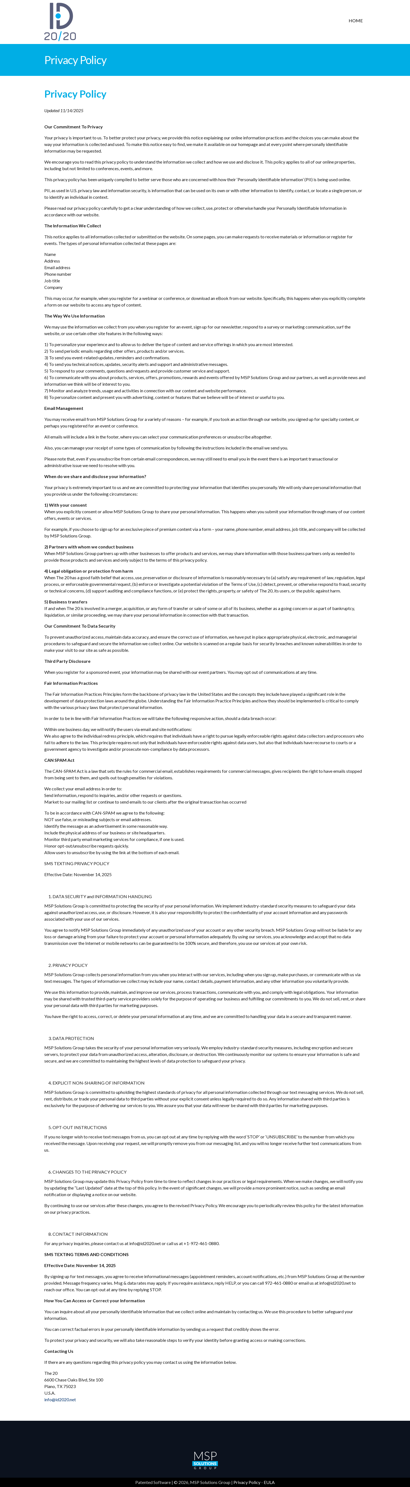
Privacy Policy (246, 1482)
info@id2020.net (60, 1399)
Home (356, 20)
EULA (269, 1482)
